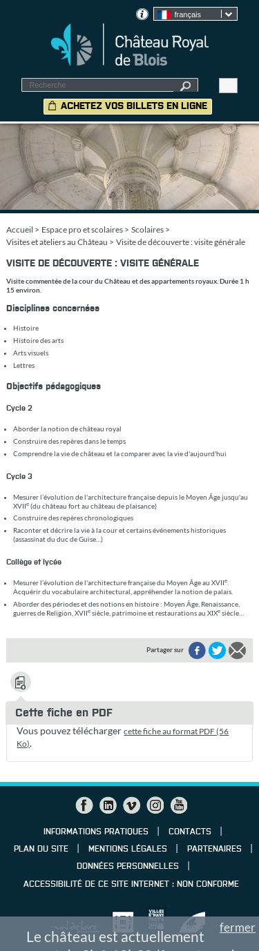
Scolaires (147, 229)
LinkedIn (108, 805)
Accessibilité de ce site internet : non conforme (131, 885)
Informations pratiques (96, 832)
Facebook (84, 805)
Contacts (190, 832)
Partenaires (214, 849)
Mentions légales (127, 849)
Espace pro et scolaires (82, 229)
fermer (238, 927)
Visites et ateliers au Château (57, 242)
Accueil (19, 229)
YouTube (178, 805)
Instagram (155, 805)
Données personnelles (128, 867)
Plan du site (41, 849)
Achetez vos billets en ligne (134, 106)
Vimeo (131, 805)
